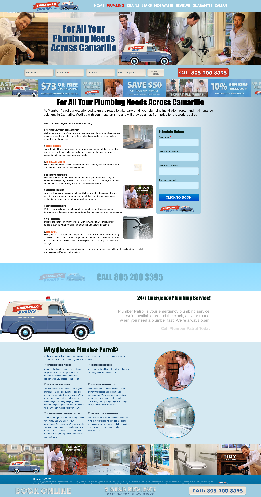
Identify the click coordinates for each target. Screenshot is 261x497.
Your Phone (63, 72)
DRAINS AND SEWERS (55, 161)
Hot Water (163, 5)
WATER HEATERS (53, 146)
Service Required (127, 72)
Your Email (92, 72)
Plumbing (115, 5)
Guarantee (202, 5)
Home (99, 5)
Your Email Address (168, 166)
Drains (133, 5)
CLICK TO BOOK (178, 197)
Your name (165, 137)
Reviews (183, 5)
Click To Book (155, 72)
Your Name (32, 72)
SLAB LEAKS (51, 231)
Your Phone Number (169, 151)
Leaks (147, 5)
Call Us (221, 5)
